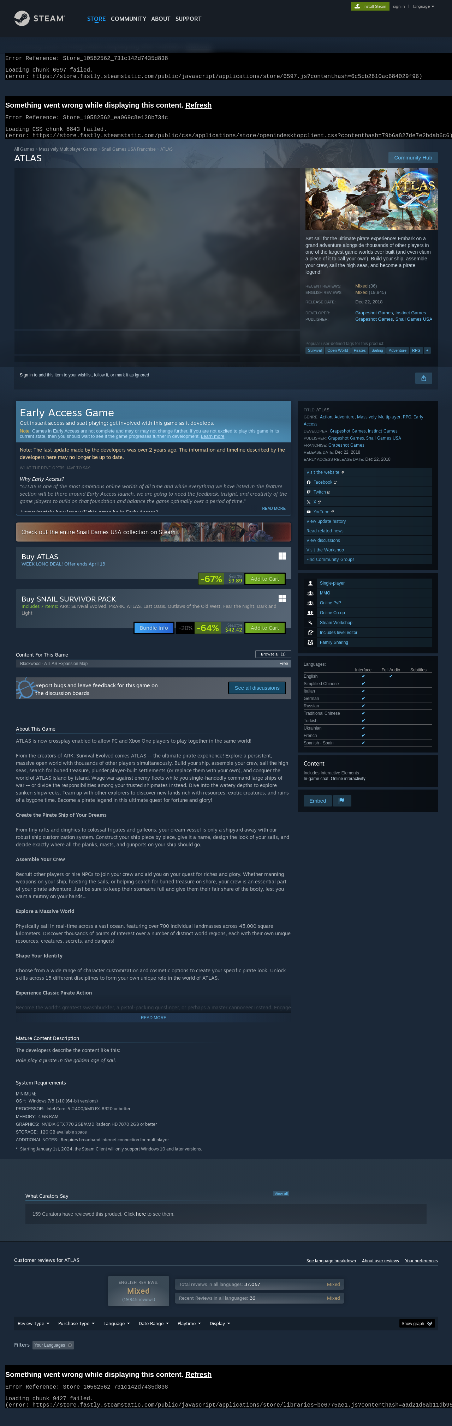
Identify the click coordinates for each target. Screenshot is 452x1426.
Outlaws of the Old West (194, 614)
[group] (226, 1359)
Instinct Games (411, 321)
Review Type (31, 1337)
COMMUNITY (128, 18)
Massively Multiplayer (378, 611)
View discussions (323, 735)
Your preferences (421, 1269)
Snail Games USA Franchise (129, 157)
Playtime (187, 1337)
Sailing (377, 359)
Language (114, 1337)
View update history (326, 716)
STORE (96, 18)
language (421, 6)
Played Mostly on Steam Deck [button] (226, 1358)
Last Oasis (154, 614)
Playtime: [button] (175, 1358)
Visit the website (326, 667)
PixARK (116, 614)
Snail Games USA (414, 327)
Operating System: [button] (285, 1358)
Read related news (325, 725)
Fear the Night (238, 614)
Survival (315, 359)
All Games (24, 157)
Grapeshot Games (374, 321)
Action (326, 611)
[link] (221, 587)
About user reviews (380, 1269)
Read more (274, 517)
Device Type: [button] (376, 1358)
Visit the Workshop (325, 744)
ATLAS (134, 614)
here (141, 1222)
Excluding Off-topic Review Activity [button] (121, 1358)
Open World (337, 359)
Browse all (273, 662)
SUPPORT (189, 18)
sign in (399, 6)
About (161, 18)
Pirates (360, 359)
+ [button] (427, 359)
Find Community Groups (331, 754)
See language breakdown (331, 1269)
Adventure (397, 359)
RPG (416, 359)
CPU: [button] (322, 1358)
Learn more (212, 444)
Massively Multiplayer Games (68, 157)
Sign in (26, 383)
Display (217, 1337)
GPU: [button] (345, 1358)
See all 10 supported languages (333, 550)
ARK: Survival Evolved (83, 614)
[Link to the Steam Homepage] (45, 24)
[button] (265, 587)
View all (281, 1202)
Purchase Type (73, 1337)
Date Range (151, 1337)
